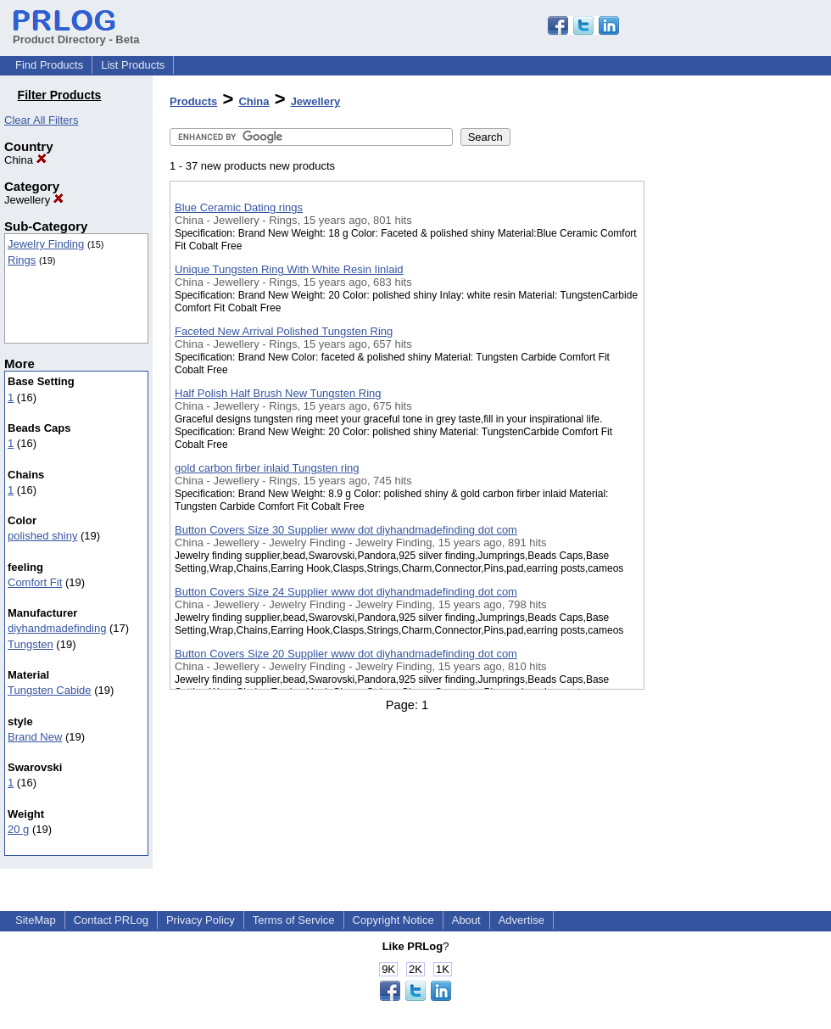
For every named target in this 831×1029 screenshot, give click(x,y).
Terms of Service (294, 920)
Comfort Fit (35, 582)
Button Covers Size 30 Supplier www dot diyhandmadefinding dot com (346, 529)
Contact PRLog (111, 920)
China (25, 160)
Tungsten (30, 644)
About (466, 920)
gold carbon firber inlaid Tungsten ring (267, 467)
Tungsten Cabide (50, 690)
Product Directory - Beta (76, 33)
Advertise (521, 920)
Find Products (49, 65)
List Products (133, 65)
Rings (22, 260)
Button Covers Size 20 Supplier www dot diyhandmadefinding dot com (346, 653)
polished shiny (42, 535)
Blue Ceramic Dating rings (239, 207)
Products (193, 101)
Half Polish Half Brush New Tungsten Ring (278, 393)
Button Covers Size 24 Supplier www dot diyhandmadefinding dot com (346, 591)
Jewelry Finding (46, 244)
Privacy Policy (200, 920)
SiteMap (35, 920)
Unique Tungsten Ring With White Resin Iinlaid (289, 269)
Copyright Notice (393, 920)
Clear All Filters (41, 120)
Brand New (35, 736)
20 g (18, 829)
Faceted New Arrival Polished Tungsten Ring (284, 331)
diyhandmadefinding (57, 628)
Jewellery (34, 199)
